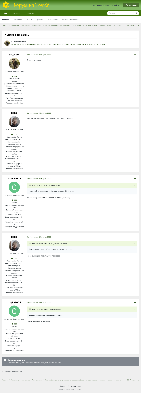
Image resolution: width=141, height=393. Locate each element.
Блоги (29, 19)
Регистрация (131, 5)
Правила (39, 19)
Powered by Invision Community (70, 389)
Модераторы (53, 19)
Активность (17, 13)
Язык (62, 386)
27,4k (14, 135)
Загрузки (30, 13)
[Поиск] (120, 13)
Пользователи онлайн (71, 19)
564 (14, 76)
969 (14, 200)
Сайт (6, 14)
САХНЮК (21, 42)
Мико (14, 113)
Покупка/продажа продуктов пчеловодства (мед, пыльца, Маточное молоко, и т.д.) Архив (65, 44)
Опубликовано (39, 55)
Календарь (18, 19)
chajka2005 (14, 178)
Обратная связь (74, 386)
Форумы (5, 19)
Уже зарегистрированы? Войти (107, 5)
